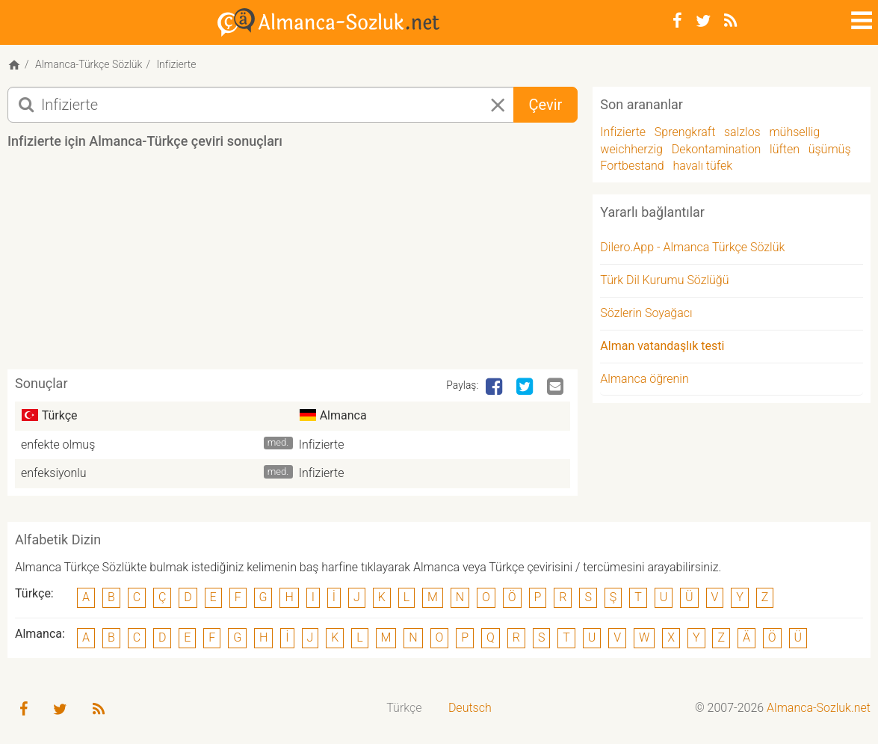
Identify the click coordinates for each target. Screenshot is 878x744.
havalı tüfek (702, 166)
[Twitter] (703, 21)
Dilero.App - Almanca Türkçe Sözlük (692, 247)
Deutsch (470, 708)
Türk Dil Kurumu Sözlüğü (664, 280)
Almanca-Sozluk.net (819, 708)
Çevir (546, 105)
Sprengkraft (685, 132)
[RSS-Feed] (730, 21)
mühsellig (794, 132)
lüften (785, 149)
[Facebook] (677, 21)
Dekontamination (716, 149)
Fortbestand (632, 166)
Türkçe (403, 708)
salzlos (742, 132)
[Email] (556, 387)
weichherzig (631, 149)
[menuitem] (405, 708)
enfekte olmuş (58, 444)
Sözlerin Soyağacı (646, 313)
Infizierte (321, 444)
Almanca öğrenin (644, 379)
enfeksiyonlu (54, 473)
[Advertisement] (292, 264)
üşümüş (830, 149)
